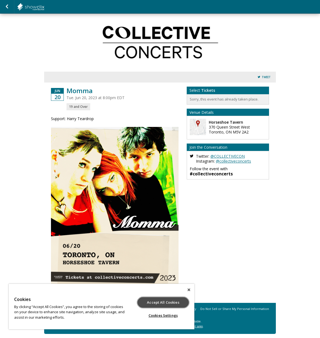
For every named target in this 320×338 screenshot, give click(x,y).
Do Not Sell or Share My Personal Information (234, 309)
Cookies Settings (163, 315)
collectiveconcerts (44, 7)
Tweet (266, 77)
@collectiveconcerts (233, 161)
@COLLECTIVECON (227, 156)
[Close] (189, 289)
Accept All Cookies (163, 302)
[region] (101, 306)
